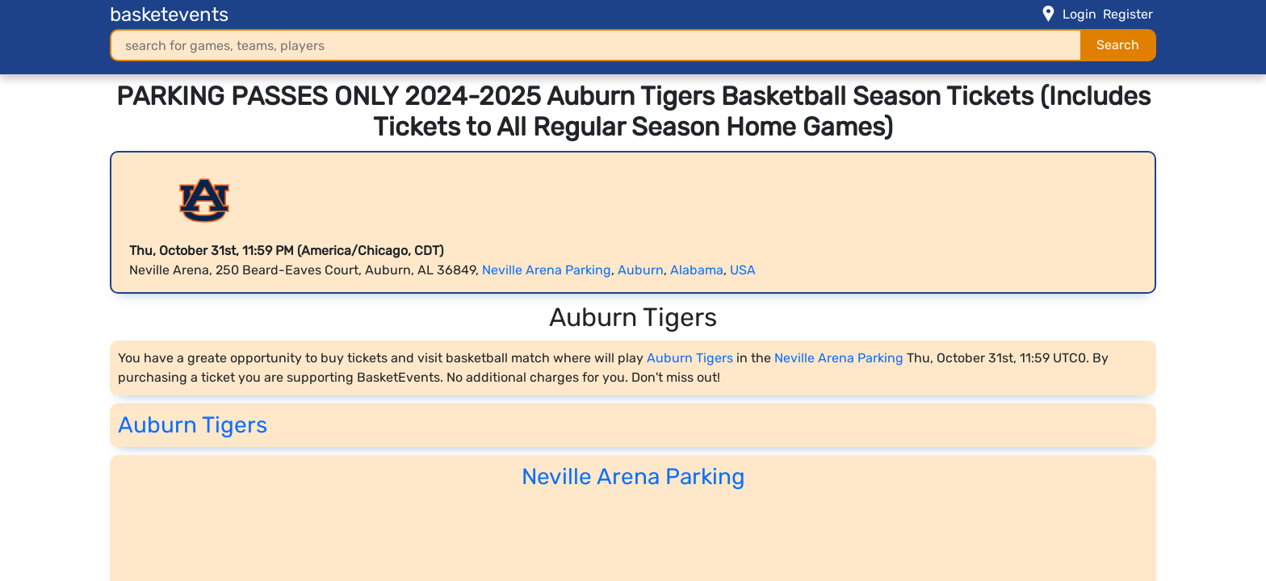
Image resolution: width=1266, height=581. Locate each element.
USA (743, 270)
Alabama (696, 270)
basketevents (169, 14)
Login (1079, 14)
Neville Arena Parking (546, 270)
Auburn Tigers (690, 358)
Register (1128, 14)
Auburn (641, 270)
